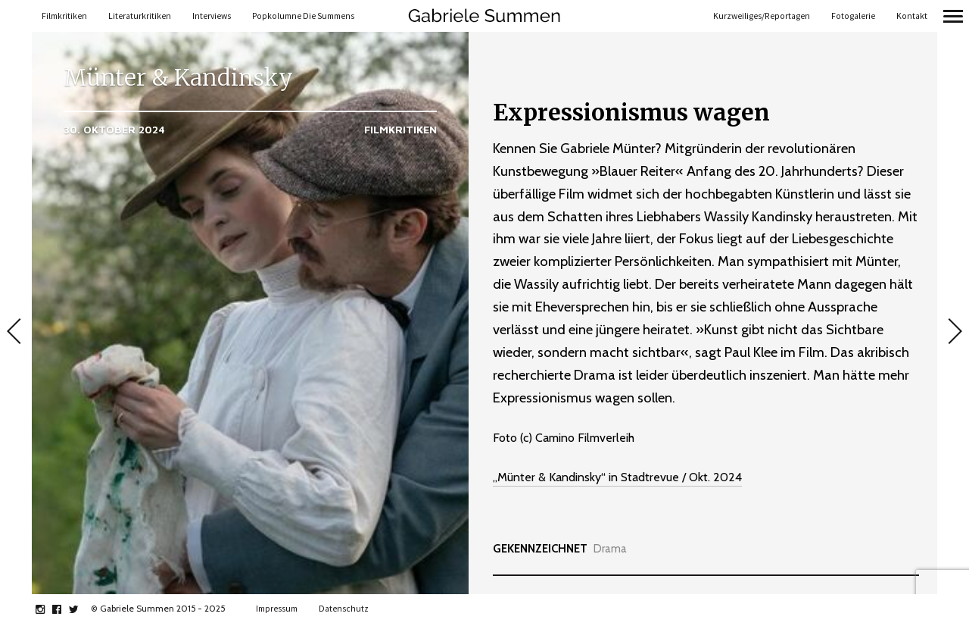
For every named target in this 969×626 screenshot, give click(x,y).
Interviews (211, 16)
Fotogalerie (853, 16)
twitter (81, 609)
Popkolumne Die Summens (303, 16)
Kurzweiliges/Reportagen (761, 16)
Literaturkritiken (139, 16)
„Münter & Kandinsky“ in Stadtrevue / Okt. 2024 (617, 477)
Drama (610, 549)
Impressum (277, 608)
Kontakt (911, 16)
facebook (64, 609)
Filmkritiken (64, 16)
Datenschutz (344, 608)
